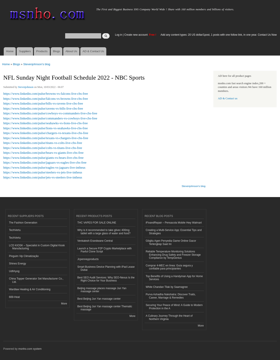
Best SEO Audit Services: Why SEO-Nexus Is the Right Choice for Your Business (106, 279)
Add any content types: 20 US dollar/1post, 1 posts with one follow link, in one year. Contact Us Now (219, 34)
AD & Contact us (227, 98)
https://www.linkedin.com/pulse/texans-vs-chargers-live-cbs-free (45, 138)
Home (10, 51)
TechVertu (15, 230)
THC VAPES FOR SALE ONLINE (96, 222)
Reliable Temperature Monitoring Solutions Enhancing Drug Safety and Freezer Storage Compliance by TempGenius (173, 254)
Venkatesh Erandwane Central (95, 240)
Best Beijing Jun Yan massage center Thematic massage (104, 308)
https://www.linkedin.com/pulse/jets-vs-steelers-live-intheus (42, 177)
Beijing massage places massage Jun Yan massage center (101, 290)
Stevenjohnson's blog (36, 64)
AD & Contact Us (93, 51)
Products (41, 51)
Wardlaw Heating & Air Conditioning (29, 289)
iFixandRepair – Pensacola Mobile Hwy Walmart (174, 222)
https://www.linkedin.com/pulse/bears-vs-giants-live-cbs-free (43, 152)
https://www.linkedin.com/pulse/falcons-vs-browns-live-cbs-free (45, 98)
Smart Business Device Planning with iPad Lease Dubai (106, 268)
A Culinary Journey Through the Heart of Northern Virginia (169, 317)
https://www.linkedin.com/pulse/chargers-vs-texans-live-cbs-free (45, 133)
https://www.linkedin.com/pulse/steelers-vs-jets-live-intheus (42, 172)
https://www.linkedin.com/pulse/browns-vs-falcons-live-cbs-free (45, 93)
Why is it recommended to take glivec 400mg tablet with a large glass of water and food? (104, 232)
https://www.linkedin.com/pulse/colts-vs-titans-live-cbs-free (42, 148)
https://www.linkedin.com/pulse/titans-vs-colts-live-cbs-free (42, 143)
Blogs (56, 51)
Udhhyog (14, 271)
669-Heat (14, 297)
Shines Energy (17, 263)
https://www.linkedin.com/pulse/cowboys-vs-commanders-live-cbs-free (50, 113)
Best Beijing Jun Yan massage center (99, 298)
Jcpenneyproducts (88, 259)
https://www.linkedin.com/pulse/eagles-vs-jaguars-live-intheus (44, 167)
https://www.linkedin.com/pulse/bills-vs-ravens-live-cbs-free (43, 103)
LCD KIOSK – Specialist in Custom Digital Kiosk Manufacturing (37, 247)
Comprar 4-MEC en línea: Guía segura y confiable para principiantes (169, 267)
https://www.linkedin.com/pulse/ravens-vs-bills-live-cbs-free (43, 108)
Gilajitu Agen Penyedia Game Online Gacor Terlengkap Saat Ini (171, 242)
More (64, 303)
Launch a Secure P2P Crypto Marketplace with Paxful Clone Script (104, 250)
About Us (71, 51)
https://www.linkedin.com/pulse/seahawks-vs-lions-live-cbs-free (45, 123)
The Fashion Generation (23, 222)
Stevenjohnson (25, 87)
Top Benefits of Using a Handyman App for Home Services (174, 278)
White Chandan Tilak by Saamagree (167, 286)
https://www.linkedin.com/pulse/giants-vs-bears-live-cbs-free (43, 157)
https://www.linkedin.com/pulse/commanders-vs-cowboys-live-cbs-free (50, 118)
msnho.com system (30, 348)
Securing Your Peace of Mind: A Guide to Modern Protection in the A (174, 307)
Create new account (136, 34)
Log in (118, 34)
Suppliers (25, 51)
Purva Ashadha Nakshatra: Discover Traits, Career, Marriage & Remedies (171, 296)
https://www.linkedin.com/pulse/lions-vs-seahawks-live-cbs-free (45, 128)
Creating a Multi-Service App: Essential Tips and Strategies (174, 232)
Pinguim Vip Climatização (24, 256)
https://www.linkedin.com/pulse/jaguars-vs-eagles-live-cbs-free (44, 162)
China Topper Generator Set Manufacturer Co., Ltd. (36, 280)
